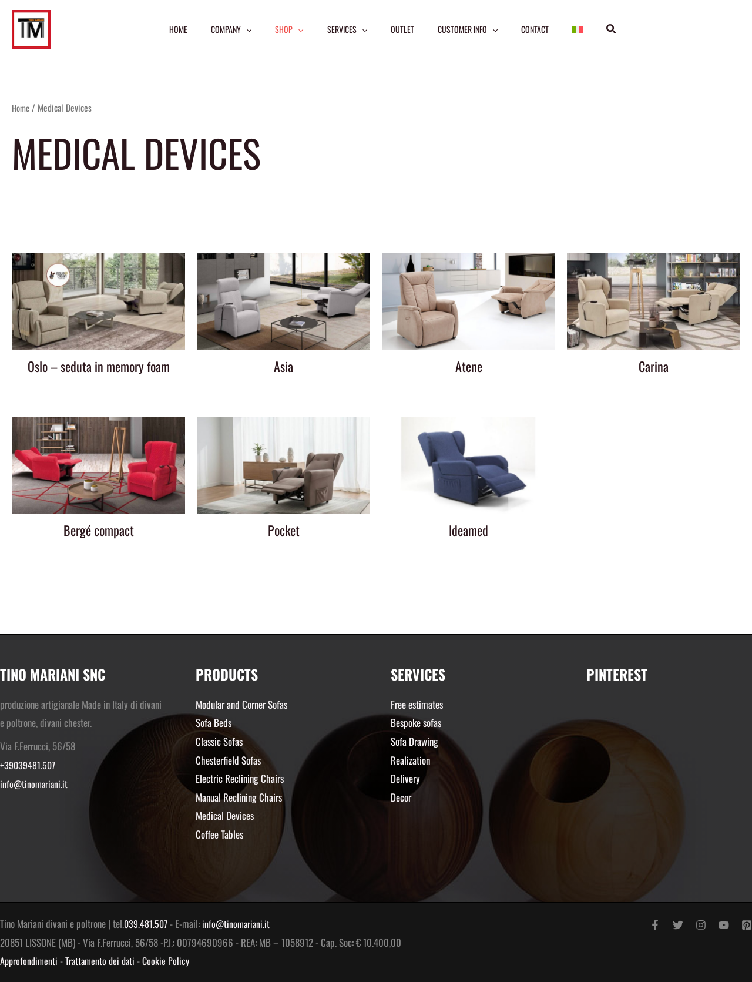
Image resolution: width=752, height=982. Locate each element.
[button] (616, 29)
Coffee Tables (219, 834)
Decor (401, 797)
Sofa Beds (213, 722)
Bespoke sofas (416, 722)
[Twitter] (678, 925)
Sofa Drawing (414, 741)
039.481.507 (147, 923)
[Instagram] (701, 925)
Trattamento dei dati (104, 960)
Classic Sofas (219, 741)
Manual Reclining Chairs (239, 797)
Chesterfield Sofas (228, 760)
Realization (410, 760)
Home (22, 107)
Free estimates (417, 704)
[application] (243, 29)
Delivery (405, 778)
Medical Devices (225, 815)
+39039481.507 (29, 765)
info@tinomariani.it (35, 783)
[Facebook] (655, 925)
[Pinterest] (746, 925)
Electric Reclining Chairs (240, 778)
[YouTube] (724, 925)
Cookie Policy (172, 960)
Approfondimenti (30, 960)
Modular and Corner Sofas (241, 704)
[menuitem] (581, 29)
